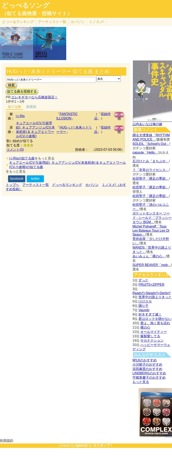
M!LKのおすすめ (144, 360)
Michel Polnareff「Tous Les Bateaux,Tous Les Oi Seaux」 (150, 230)
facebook (16, 178)
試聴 (119, 114)
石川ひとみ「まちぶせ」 (150, 161)
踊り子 (143, 305)
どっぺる (18, 22)
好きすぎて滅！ (150, 314)
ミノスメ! (96, 22)
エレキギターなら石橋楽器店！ (34, 97)
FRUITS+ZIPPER (151, 284)
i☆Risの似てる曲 (22, 158)
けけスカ (145, 301)
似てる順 (14, 106)
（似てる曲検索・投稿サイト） (37, 13)
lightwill (81, 445)
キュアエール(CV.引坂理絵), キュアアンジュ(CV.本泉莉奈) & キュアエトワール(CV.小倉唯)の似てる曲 (67, 165)
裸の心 (145, 327)
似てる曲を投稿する (22, 91)
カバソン (78, 22)
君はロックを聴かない (155, 319)
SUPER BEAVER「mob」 (151, 265)
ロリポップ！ (103, 445)
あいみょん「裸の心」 (149, 256)
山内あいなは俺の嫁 (147, 124)
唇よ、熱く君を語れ (155, 323)
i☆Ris (20, 116)
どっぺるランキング (67, 185)
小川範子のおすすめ (147, 364)
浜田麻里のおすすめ (147, 369)
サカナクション (152, 340)
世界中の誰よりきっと (155, 297)
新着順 (31, 106)
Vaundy (143, 310)
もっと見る (140, 382)
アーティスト (52, 22)
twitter (35, 178)
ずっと (143, 280)
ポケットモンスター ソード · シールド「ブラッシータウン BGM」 (152, 218)
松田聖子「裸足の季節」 (150, 178)
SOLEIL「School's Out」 (150, 144)
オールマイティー (153, 332)
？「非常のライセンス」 (150, 170)
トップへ (12, 185)
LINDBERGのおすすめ (149, 373)
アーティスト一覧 (35, 185)
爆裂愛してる (150, 336)
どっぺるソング (25, 5)
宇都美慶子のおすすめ (149, 377)
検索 (11, 85)
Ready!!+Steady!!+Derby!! (151, 293)
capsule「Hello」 (145, 152)
